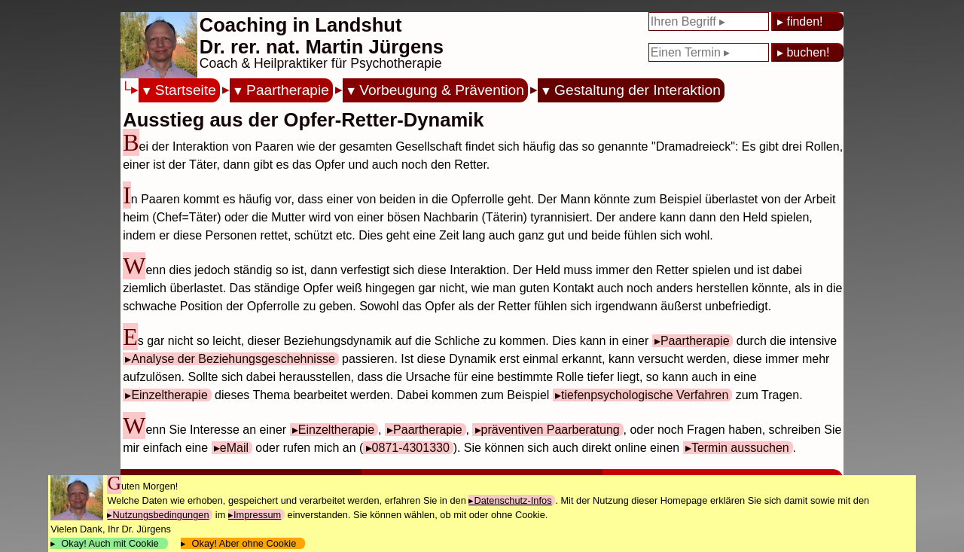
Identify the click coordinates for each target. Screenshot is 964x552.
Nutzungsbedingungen (160, 514)
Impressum (257, 514)
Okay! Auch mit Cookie (110, 543)
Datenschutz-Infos (512, 500)
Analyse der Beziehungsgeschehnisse (232, 358)
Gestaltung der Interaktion (637, 90)
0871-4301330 (411, 447)
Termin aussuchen (740, 447)
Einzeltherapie (169, 395)
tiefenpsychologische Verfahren (644, 395)
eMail (234, 447)
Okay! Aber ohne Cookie (243, 543)
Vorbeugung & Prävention (441, 90)
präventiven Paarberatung (550, 429)
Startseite (185, 90)
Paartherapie (287, 90)
